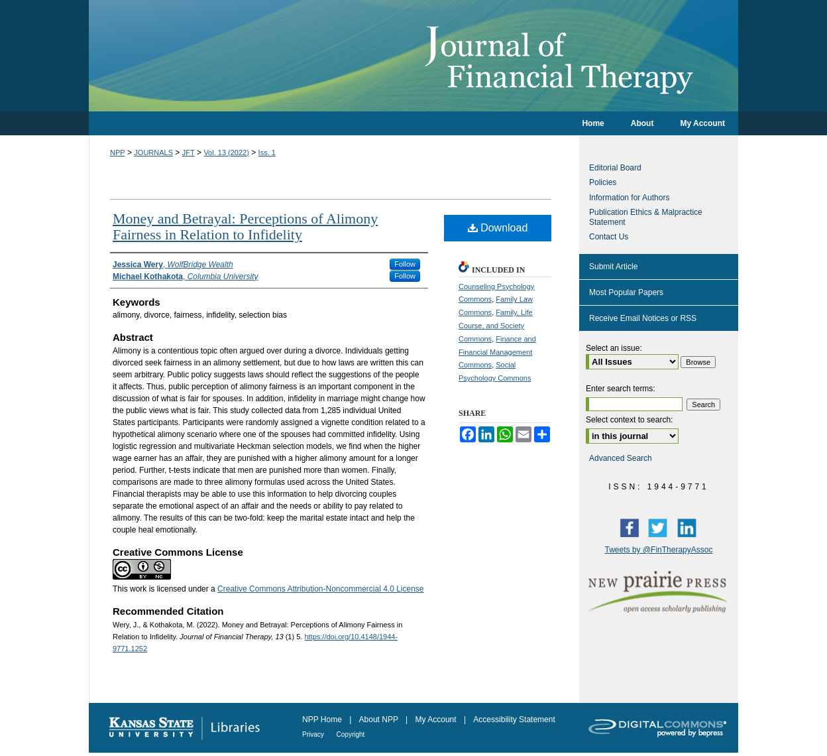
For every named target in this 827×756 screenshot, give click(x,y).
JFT (188, 153)
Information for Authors (629, 197)
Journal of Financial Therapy (413, 55)
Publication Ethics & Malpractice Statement (645, 217)
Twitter (660, 527)
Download (498, 227)
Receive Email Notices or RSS (642, 318)
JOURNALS (153, 153)
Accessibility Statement (514, 719)
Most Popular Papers (626, 292)
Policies (602, 182)
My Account (437, 719)
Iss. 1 (267, 153)
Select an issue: (614, 348)
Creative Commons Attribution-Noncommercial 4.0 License (320, 589)
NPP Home (323, 719)
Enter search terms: (620, 388)
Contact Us (608, 236)
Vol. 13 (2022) (226, 153)
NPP (117, 153)
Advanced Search (620, 458)
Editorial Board (615, 167)
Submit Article (613, 266)
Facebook (632, 527)
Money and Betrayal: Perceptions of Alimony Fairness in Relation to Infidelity (245, 226)
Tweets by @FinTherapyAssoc (659, 549)
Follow (404, 264)
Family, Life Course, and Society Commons (496, 325)
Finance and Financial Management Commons (497, 352)
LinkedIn (690, 527)
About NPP (379, 719)
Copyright (351, 734)
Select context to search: (629, 419)
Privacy (314, 734)
